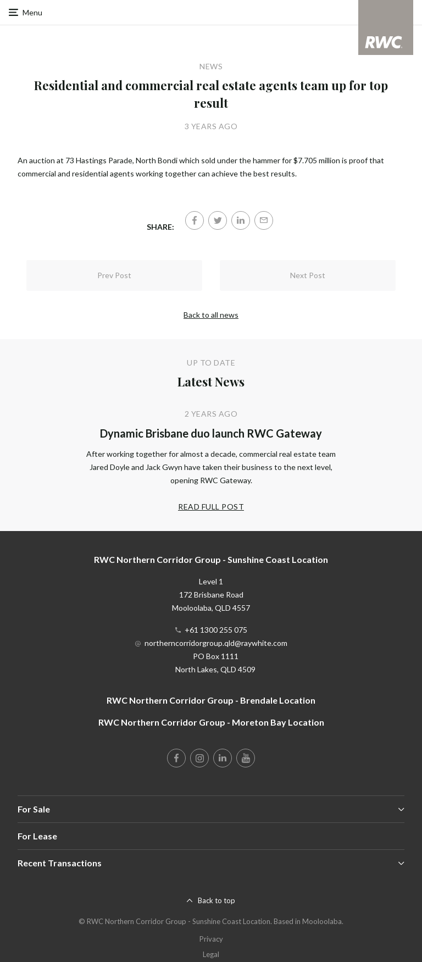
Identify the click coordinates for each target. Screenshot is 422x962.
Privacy (211, 939)
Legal (211, 954)
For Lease (37, 836)
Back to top (216, 900)
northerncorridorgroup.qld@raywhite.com (216, 643)
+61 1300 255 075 (216, 629)
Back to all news (211, 314)
